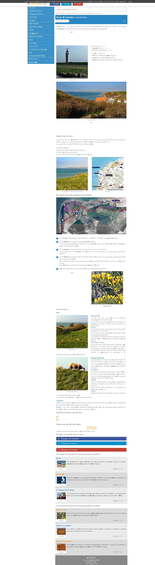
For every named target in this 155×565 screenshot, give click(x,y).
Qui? (86, 562)
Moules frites (61, 509)
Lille (30, 52)
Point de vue (33, 59)
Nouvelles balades (36, 27)
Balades (88, 561)
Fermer (130, 1)
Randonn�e (33, 62)
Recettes (94, 561)
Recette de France (36, 14)
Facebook (33, 17)
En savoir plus (123, 1)
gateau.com (94, 559)
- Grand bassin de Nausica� (38, 49)
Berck (58, 457)
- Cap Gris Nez (33, 46)
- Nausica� (32, 43)
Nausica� (60, 473)
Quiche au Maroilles (64, 540)
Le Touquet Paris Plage (37, 56)
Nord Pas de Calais (35, 36)
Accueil (32, 8)
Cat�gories (33, 33)
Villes (31, 30)
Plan (96, 562)
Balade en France (35, 11)
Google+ (32, 20)
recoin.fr (92, 556)
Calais (31, 40)
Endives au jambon (63, 525)
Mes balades (34, 24)
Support (91, 562)
